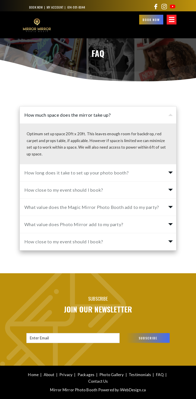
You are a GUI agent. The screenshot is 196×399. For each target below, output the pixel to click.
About (49, 374)
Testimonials (140, 374)
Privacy (66, 374)
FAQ (160, 374)
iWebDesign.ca (133, 389)
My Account (55, 7)
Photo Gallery (111, 374)
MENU (171, 19)
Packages (86, 374)
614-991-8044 (76, 7)
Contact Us (98, 381)
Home (33, 374)
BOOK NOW (36, 7)
